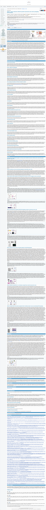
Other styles (11, 25)
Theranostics (3, 37)
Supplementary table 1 (19, 160)
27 (7, 339)
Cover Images (2, 20)
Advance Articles (3, 17)
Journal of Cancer (3, 42)
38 (11, 370)
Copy (8, 25)
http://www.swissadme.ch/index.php (40, 189)
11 (13, 58)
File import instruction (19, 27)
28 (17, 339)
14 (26, 162)
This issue (23, 8)
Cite (26, 8)
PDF (40, 8)
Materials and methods (3, 30)
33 (11, 341)
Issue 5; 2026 (2, 12)
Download (15, 27)
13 (25, 162)
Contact (16, 6)
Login (13, 6)
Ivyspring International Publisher (25, 508)
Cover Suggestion (3, 22)
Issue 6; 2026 (2, 11)
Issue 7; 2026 (2, 10)
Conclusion (3, 32)
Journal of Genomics (3, 43)
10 (12, 58)
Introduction (3, 29)
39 (42, 370)
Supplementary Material (3, 34)
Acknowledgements (3, 35)
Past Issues (2, 16)
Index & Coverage (3, 21)
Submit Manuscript (9, 6)
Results (3, 31)
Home (1, 6)
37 (43, 367)
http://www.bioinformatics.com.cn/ (18, 84)
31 (10, 341)
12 (26, 84)
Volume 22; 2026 (3, 15)
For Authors (4, 6)
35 (19, 340)
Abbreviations (3, 33)
